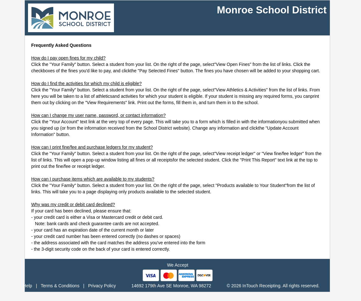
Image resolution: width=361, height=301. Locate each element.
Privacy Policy (102, 285)
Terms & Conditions (60, 285)
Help (27, 285)
